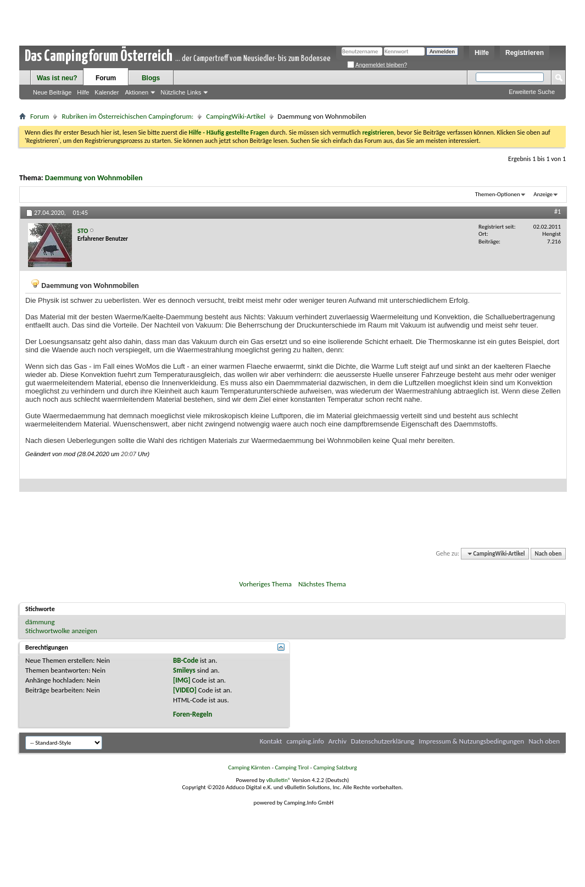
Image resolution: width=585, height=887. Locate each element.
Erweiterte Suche (532, 91)
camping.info (305, 741)
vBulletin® (278, 780)
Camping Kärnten (249, 767)
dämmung (40, 622)
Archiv (337, 741)
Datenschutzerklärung (383, 741)
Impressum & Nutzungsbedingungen (471, 741)
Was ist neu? (57, 78)
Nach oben (547, 553)
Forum (106, 78)
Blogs (151, 78)
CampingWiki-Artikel (235, 116)
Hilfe (482, 53)
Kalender (106, 92)
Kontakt (271, 741)
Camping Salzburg (334, 767)
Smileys (184, 670)
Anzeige (543, 194)
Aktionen (136, 92)
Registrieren (524, 53)
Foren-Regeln (192, 714)
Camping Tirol (292, 767)
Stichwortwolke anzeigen (61, 631)
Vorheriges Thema (265, 584)
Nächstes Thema (322, 584)
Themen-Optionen (497, 194)
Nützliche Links (180, 92)
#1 (557, 211)
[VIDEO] (185, 690)
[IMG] (182, 680)
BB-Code (185, 660)
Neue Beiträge (52, 92)
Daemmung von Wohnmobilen (94, 177)
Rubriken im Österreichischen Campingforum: (127, 116)
